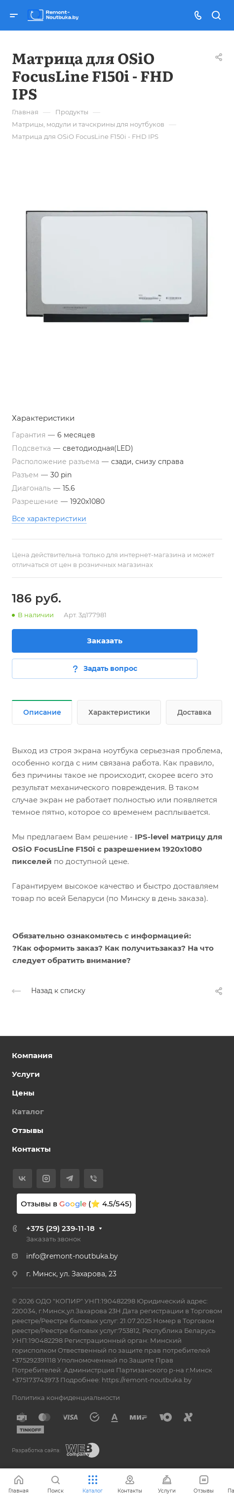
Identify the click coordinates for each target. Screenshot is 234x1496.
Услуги (26, 1074)
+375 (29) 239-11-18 (60, 1228)
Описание (42, 712)
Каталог (28, 1111)
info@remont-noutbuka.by (72, 1256)
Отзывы (27, 1130)
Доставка (194, 712)
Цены (23, 1092)
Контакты (31, 1149)
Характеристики (119, 712)
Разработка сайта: (36, 1450)
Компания (32, 1055)
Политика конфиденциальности (66, 1397)
